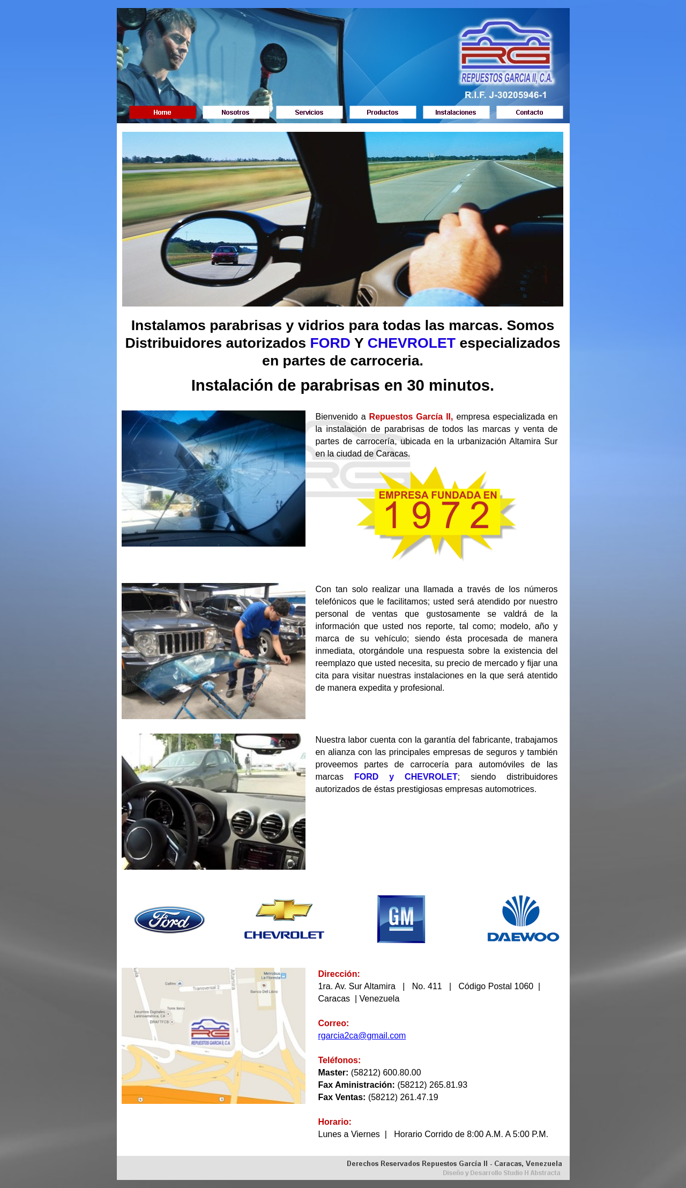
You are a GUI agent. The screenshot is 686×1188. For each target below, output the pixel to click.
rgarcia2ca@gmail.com (362, 1035)
